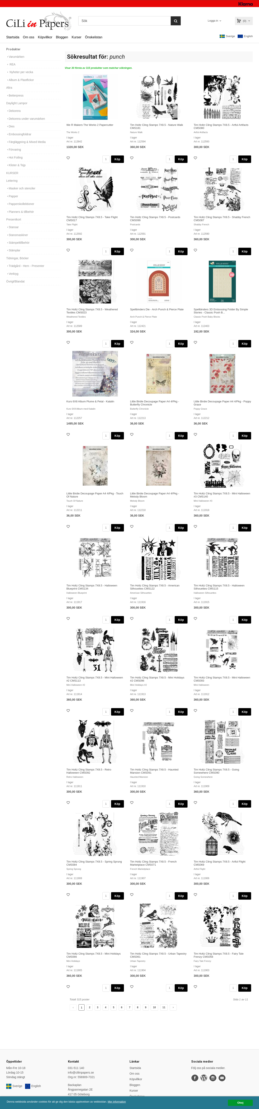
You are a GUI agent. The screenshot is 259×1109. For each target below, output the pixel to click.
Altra (9, 91)
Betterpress (15, 99)
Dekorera (13, 114)
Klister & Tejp (15, 169)
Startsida (12, 37)
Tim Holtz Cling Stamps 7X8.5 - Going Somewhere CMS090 (216, 771)
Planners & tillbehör (20, 215)
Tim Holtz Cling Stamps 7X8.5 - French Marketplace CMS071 (153, 863)
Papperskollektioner (20, 207)
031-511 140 (76, 1068)
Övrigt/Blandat (15, 285)
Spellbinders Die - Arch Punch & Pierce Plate (157, 309)
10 (154, 1007)
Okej (240, 1102)
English (245, 36)
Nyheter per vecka (19, 76)
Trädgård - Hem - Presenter (25, 269)
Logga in (213, 20)
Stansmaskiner (17, 238)
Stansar (12, 231)
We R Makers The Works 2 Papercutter (90, 124)
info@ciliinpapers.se (81, 1072)
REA (11, 68)
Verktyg (12, 277)
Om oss (28, 37)
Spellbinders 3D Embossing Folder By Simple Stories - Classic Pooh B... (221, 311)
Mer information (125, 1101)
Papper (12, 200)
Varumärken (15, 60)
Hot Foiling (14, 161)
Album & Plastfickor (20, 83)
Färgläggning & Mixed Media (26, 145)
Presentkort (13, 223)
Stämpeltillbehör (17, 246)
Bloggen (62, 37)
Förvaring (13, 153)
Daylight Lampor (16, 107)
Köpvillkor (45, 37)
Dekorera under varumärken (25, 122)
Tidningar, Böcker (17, 262)
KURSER (12, 176)
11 (163, 1007)
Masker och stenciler (20, 192)
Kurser (76, 37)
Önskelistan (93, 37)
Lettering (11, 184)
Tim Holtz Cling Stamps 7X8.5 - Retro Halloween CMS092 (89, 771)
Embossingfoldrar (18, 138)
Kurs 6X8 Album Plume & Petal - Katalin (90, 401)
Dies (10, 130)
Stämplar (13, 254)
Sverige (227, 36)
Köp (117, 159)
